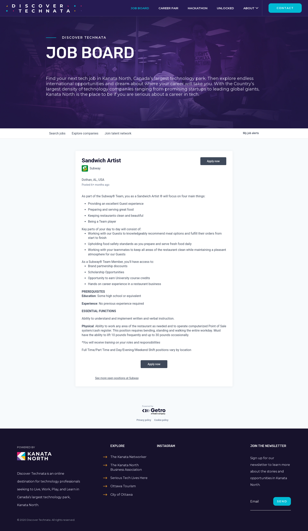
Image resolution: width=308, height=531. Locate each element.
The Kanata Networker (128, 457)
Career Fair (168, 8)
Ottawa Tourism (123, 486)
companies (85, 133)
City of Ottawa (121, 494)
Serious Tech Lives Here (129, 478)
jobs (57, 133)
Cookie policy (161, 420)
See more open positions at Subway (117, 378)
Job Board (140, 8)
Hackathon (197, 8)
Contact (285, 8)
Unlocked (225, 8)
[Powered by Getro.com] (154, 410)
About (249, 8)
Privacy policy (144, 420)
